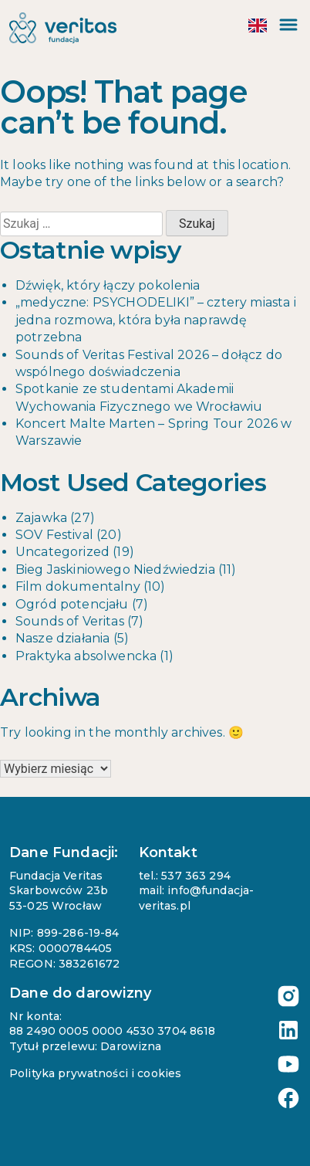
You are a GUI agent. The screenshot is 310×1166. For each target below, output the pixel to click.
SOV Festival (54, 534)
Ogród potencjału (72, 604)
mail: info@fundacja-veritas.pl (196, 898)
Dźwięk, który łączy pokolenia (107, 285)
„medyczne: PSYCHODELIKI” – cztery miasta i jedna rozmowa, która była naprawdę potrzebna (155, 319)
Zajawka (41, 517)
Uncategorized (62, 551)
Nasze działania (62, 638)
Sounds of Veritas (69, 621)
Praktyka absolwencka (86, 656)
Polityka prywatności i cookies (95, 1073)
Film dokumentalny (77, 586)
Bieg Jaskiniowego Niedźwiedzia (115, 569)
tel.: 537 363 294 (185, 876)
